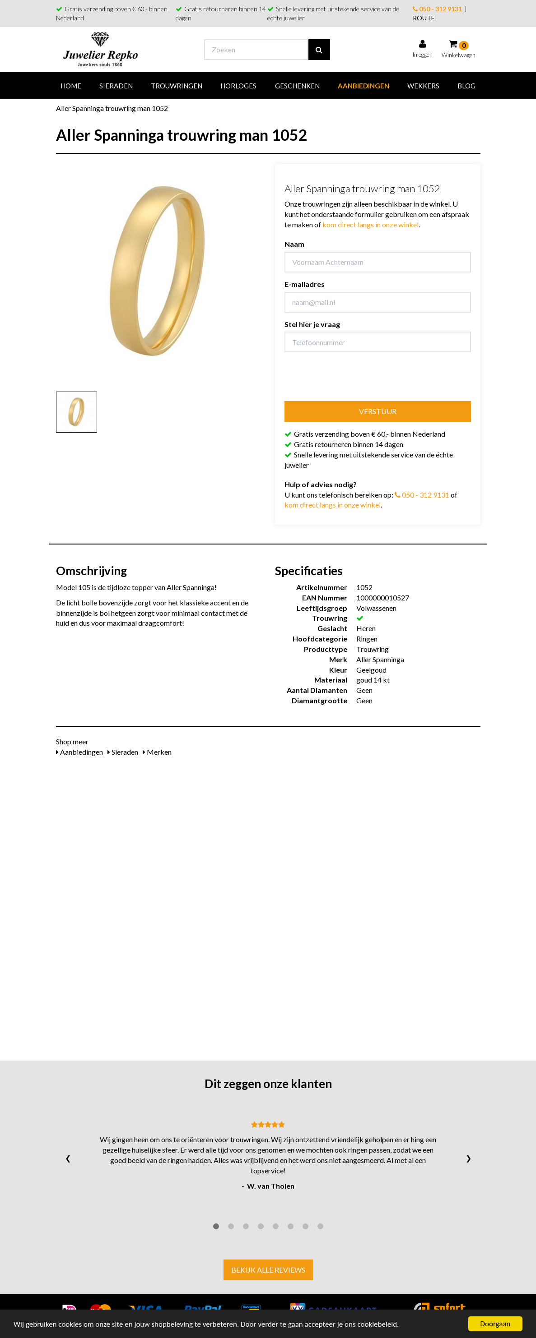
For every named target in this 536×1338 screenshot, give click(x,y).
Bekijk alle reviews (268, 1269)
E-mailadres (304, 284)
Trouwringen (176, 86)
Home (71, 86)
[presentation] (353, 376)
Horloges (238, 86)
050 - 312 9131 (437, 9)
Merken (157, 751)
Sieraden (116, 86)
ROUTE (424, 18)
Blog (466, 86)
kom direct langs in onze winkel (370, 224)
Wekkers (423, 86)
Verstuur (377, 411)
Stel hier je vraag (312, 324)
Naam (294, 244)
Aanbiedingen (363, 86)
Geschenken (297, 86)
